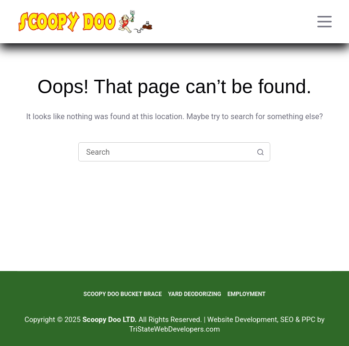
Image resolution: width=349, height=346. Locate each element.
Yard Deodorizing (194, 294)
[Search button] (260, 151)
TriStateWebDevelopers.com (174, 329)
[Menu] (324, 21)
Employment (247, 294)
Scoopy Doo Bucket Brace (123, 294)
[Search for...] (164, 151)
